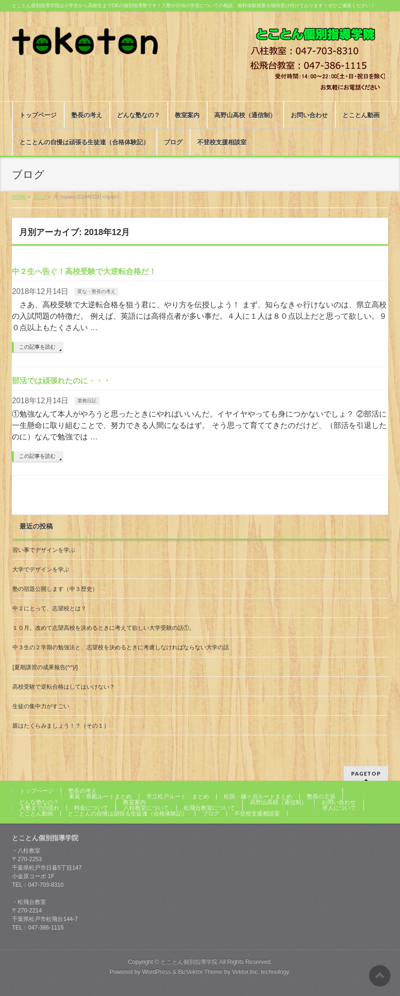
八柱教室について (146, 808)
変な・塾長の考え (96, 291)
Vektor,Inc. (245, 971)
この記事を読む (37, 347)
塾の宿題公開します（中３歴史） (55, 589)
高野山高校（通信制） (278, 802)
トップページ (36, 791)
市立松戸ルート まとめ (177, 796)
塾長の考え (82, 791)
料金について (91, 808)
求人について (339, 808)
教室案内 (134, 802)
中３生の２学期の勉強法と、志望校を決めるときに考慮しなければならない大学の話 (120, 647)
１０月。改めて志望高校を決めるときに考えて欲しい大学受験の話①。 (103, 628)
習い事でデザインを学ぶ (43, 550)
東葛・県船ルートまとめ (100, 796)
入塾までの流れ (39, 808)
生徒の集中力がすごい (40, 706)
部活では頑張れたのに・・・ (61, 381)
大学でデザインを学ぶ (40, 569)
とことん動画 (36, 813)
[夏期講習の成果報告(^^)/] (44, 667)
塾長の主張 (321, 796)
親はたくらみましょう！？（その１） (60, 725)
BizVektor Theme (200, 971)
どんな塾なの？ (39, 802)
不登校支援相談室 (257, 813)
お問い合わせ (339, 802)
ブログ (210, 813)
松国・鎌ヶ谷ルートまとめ (258, 796)
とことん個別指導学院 (189, 961)
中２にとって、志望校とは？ (49, 608)
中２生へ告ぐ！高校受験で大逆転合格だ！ (84, 271)
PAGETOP (366, 773)
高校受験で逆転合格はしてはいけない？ (63, 686)
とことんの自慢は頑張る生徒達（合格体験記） (128, 813)
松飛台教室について (209, 808)
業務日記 (86, 400)
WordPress (156, 971)
